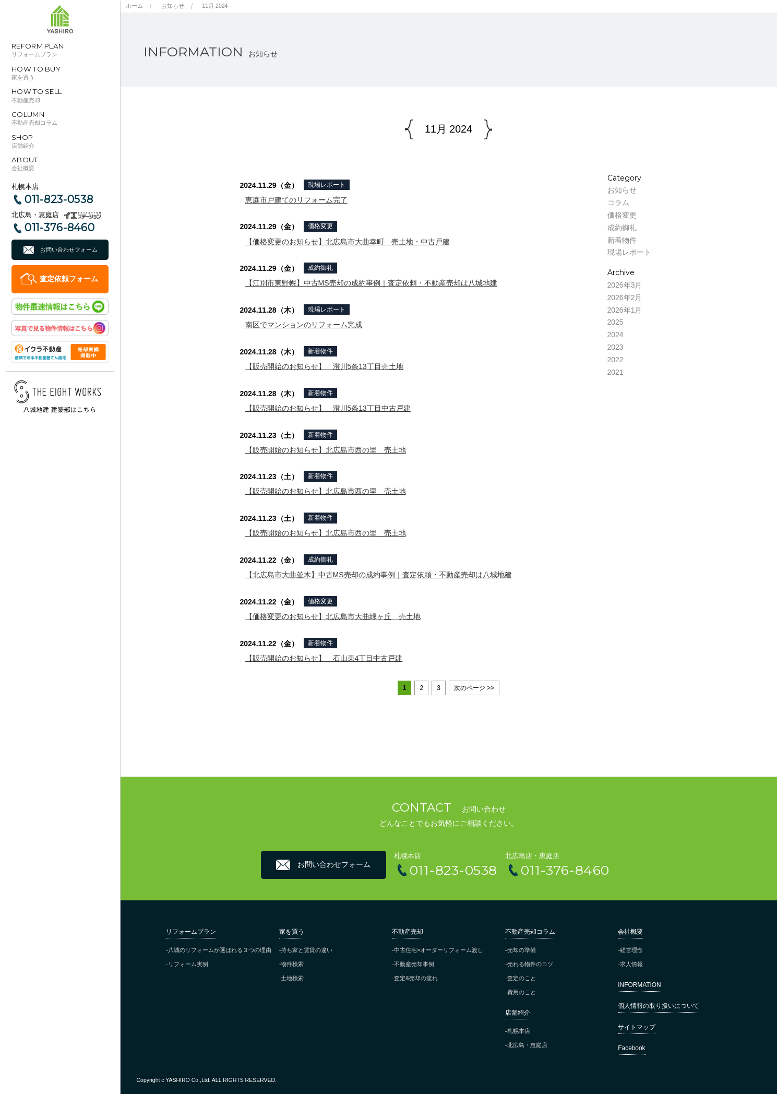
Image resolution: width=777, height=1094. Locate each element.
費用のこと (521, 992)
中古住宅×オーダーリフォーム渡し (439, 950)
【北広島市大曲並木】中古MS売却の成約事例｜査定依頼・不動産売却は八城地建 (378, 574)
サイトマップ (636, 1027)
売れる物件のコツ (530, 964)
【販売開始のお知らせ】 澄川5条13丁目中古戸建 (328, 408)
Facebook (631, 1048)
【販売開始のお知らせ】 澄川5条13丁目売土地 (324, 366)
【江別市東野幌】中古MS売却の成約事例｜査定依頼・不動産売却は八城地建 (371, 283)
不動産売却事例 (414, 964)
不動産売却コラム (530, 931)
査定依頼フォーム (69, 279)
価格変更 (320, 226)
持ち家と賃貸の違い (306, 950)
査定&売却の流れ (416, 978)
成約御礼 (320, 267)
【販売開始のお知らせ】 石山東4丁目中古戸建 (324, 658)
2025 (615, 322)
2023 (615, 347)
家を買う (291, 931)
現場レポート (326, 184)
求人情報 (631, 964)
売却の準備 (521, 950)
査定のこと (521, 978)
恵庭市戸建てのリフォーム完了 (296, 200)
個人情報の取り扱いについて (658, 1005)
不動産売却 (407, 931)
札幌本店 (518, 1031)
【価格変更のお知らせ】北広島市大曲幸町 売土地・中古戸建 (347, 241)
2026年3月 (624, 285)
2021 (615, 372)
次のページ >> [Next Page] (474, 688)
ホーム (134, 6)
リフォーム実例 (188, 964)
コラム (618, 202)
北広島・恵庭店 (527, 1045)
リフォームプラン (191, 931)
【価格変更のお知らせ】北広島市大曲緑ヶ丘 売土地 (333, 616)
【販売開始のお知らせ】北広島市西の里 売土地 (325, 450)
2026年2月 (624, 297)
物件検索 (292, 964)
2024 (615, 334)
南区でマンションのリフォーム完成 (303, 324)
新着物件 (320, 351)
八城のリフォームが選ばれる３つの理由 (219, 950)
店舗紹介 (517, 1012)
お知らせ (172, 6)
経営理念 (631, 950)
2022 (615, 359)
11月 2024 (215, 6)
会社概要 (630, 931)
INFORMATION (639, 985)
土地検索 (292, 978)
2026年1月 (624, 310)
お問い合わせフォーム (69, 249)
